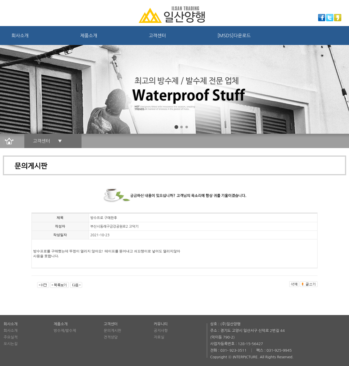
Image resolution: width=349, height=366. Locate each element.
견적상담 (111, 337)
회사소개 (20, 35)
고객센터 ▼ (47, 141)
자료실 (159, 337)
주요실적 (11, 337)
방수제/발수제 (65, 330)
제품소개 (88, 35)
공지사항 (161, 330)
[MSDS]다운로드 (234, 35)
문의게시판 (112, 330)
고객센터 (157, 35)
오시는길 (11, 344)
